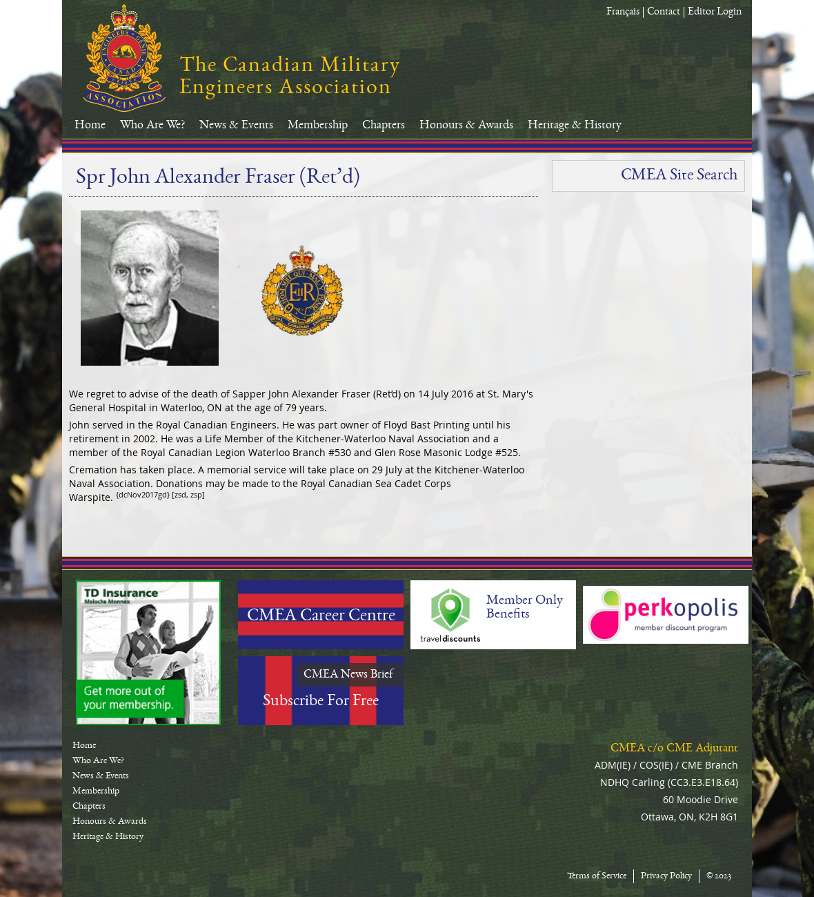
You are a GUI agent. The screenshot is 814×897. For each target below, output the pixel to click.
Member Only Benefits (524, 608)
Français (622, 12)
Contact (663, 12)
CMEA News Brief (348, 675)
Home (90, 125)
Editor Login (715, 12)
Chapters (383, 125)
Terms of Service (596, 876)
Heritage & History (575, 125)
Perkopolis (665, 614)
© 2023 (718, 876)
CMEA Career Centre (321, 617)
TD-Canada (148, 652)
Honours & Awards (466, 125)
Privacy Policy (666, 876)
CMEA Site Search (679, 176)
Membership (318, 125)
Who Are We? (152, 125)
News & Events (236, 125)
